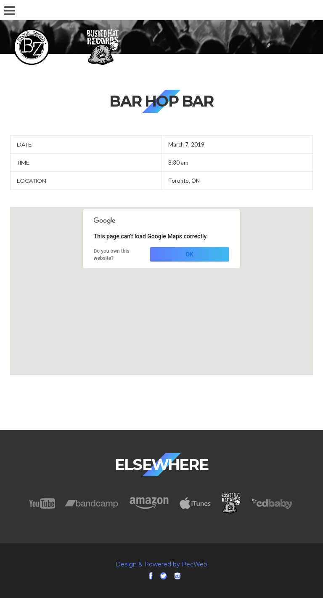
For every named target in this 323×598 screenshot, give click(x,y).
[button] (161, 283)
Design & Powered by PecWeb (161, 564)
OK (189, 254)
